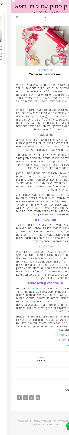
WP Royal (25, 424)
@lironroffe (49, 334)
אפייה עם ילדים (34, 70)
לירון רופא (52, 340)
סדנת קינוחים (23, 288)
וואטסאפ (59, 345)
